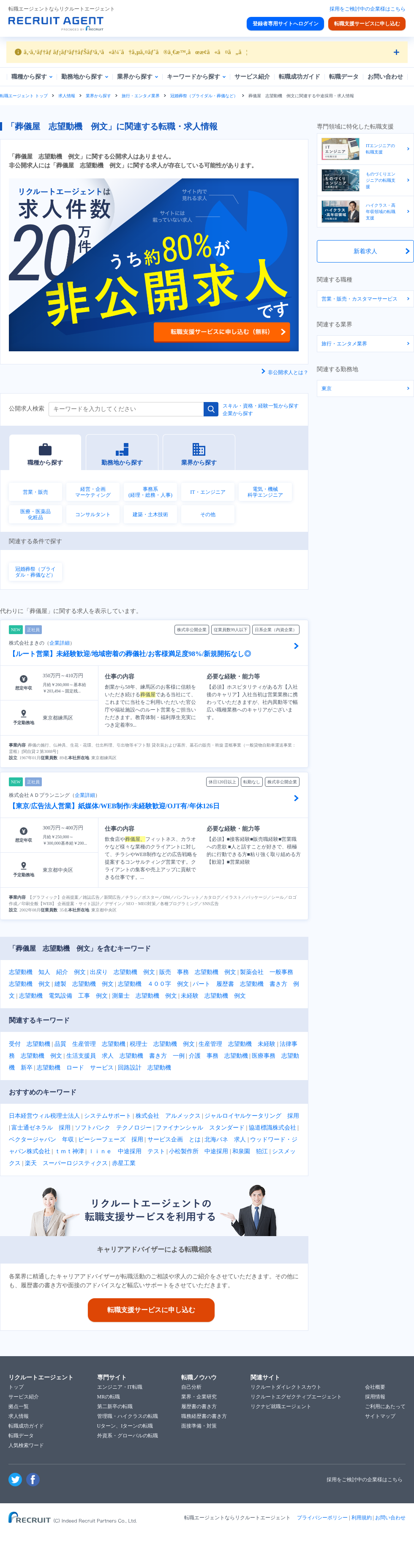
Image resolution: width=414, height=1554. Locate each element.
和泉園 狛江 (250, 1151)
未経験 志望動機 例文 (213, 996)
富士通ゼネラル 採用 (41, 1127)
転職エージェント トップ (24, 95)
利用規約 (361, 1518)
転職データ (21, 1436)
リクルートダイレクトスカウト (286, 1387)
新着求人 (365, 251)
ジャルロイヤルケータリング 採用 (251, 1116)
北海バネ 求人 (225, 1139)
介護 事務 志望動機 (218, 1056)
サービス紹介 (23, 1397)
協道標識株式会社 (272, 1127)
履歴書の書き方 (199, 1406)
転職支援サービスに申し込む (367, 24)
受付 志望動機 (29, 1044)
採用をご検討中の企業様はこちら (368, 9)
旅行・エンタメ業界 (141, 95)
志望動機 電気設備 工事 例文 (63, 996)
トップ (16, 1387)
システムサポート (107, 1116)
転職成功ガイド (26, 1426)
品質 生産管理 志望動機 (89, 1044)
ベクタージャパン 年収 (41, 1139)
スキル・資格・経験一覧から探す (261, 406)
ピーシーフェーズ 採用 (110, 1139)
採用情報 (375, 1397)
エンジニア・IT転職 (119, 1387)
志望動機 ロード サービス (75, 1067)
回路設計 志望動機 (144, 1067)
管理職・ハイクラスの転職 (127, 1416)
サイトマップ (380, 1416)
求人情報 (66, 95)
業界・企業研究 (199, 1397)
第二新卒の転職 (115, 1406)
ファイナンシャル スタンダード (200, 1127)
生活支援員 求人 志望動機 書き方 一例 (125, 1056)
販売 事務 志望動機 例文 (197, 972)
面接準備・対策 (199, 1426)
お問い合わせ (390, 1518)
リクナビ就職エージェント (281, 1406)
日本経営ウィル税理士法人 (44, 1116)
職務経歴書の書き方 (204, 1416)
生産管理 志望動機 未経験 (237, 1044)
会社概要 (375, 1387)
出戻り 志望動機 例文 (122, 972)
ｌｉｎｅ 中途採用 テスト (126, 1151)
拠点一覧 (18, 1406)
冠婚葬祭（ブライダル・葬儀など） (204, 95)
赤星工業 (124, 1163)
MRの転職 (108, 1397)
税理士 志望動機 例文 (162, 1044)
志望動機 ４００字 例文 (153, 984)
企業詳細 (59, 643)
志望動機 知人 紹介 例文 (47, 972)
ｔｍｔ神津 (69, 1151)
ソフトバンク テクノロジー (113, 1127)
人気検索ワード (26, 1445)
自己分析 (191, 1387)
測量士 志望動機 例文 (144, 996)
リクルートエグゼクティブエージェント (296, 1397)
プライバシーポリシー (322, 1518)
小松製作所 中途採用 (198, 1151)
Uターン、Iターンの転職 (125, 1426)
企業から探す (238, 413)
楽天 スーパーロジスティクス (66, 1163)
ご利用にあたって (385, 1406)
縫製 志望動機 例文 (84, 984)
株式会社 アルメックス (168, 1116)
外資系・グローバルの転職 (127, 1436)
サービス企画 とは (174, 1139)
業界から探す (98, 95)
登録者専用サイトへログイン (286, 24)
